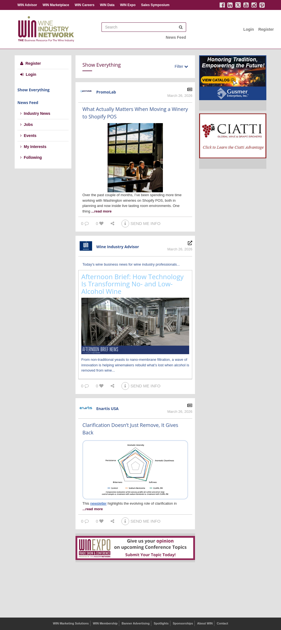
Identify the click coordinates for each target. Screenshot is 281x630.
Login (248, 29)
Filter (181, 66)
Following (31, 157)
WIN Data (107, 5)
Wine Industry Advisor (117, 246)
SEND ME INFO (140, 223)
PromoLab (106, 92)
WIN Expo (128, 5)
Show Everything (33, 89)
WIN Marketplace (56, 5)
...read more (101, 211)
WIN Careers (84, 5)
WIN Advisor (27, 5)
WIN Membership (105, 623)
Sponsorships (183, 623)
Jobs (26, 124)
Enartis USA (107, 408)
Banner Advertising (136, 623)
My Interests (33, 146)
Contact (222, 623)
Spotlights (161, 623)
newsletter (98, 503)
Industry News (35, 113)
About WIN (205, 623)
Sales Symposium (155, 5)
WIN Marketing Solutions (71, 623)
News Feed (176, 37)
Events (28, 135)
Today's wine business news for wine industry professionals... (131, 264)
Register (266, 29)
